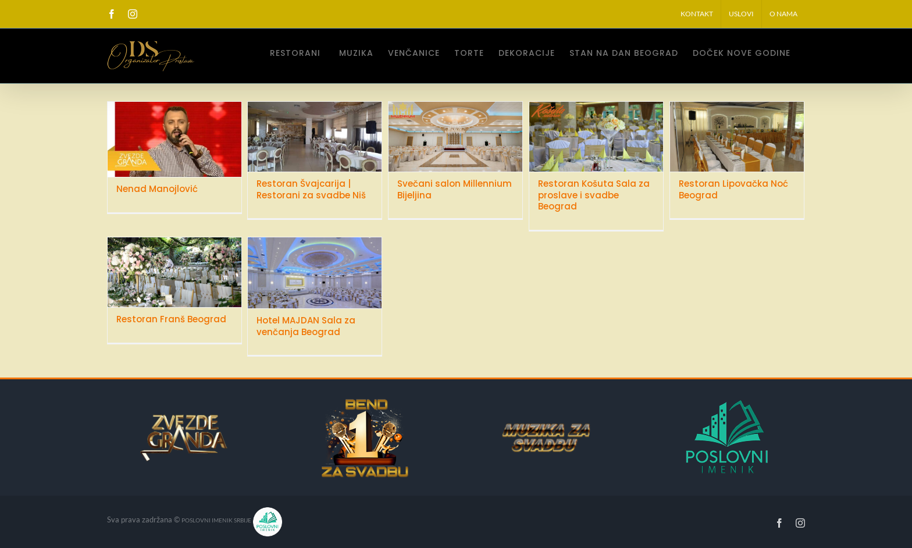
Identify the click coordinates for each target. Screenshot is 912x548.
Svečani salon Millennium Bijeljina (454, 189)
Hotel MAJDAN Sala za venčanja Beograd (305, 326)
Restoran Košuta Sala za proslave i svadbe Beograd (594, 194)
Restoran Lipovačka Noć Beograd (733, 189)
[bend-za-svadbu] (365, 401)
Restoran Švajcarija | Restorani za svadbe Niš (311, 189)
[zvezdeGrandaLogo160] (183, 418)
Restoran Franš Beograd (171, 319)
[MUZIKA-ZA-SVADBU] (528, 427)
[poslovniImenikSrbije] (731, 404)
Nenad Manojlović (157, 189)
